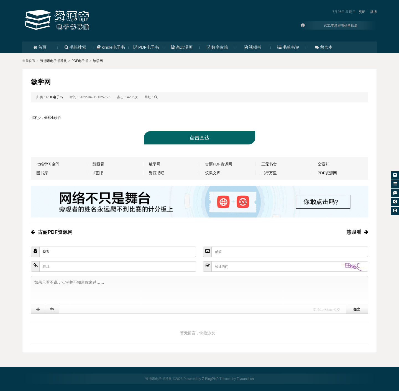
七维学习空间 (48, 164)
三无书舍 (269, 164)
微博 (373, 12)
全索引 (323, 164)
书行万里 (269, 173)
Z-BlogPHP (210, 379)
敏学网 (98, 61)
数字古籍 (217, 47)
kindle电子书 (111, 47)
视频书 (252, 47)
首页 (40, 47)
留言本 (323, 47)
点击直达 (199, 138)
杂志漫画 (182, 47)
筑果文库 (213, 173)
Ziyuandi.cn (245, 379)
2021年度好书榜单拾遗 (341, 25)
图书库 (42, 173)
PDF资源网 (327, 173)
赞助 (362, 12)
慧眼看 (98, 164)
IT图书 (98, 173)
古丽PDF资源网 (218, 164)
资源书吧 (156, 173)
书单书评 (288, 47)
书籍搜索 (75, 47)
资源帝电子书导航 (53, 61)
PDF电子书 (146, 47)
